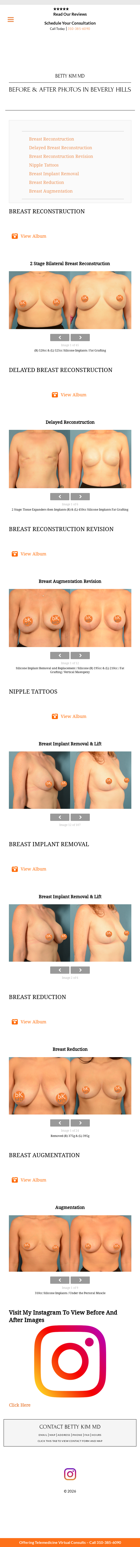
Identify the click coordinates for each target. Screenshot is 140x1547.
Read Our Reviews (70, 14)
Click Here (19, 1405)
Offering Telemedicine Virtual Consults (52, 1542)
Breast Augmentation (51, 191)
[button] (30, 236)
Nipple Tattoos (44, 165)
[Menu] (11, 20)
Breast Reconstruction (51, 139)
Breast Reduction (46, 182)
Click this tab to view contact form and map (70, 1440)
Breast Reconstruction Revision (61, 156)
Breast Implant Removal (54, 173)
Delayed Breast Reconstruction (60, 147)
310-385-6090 (79, 29)
